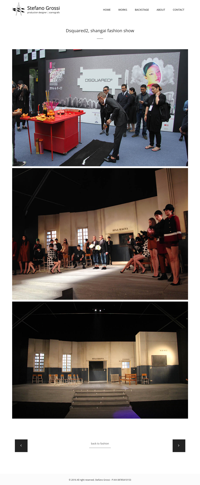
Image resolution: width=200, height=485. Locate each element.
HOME (107, 9)
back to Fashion (100, 443)
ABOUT (161, 9)
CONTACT (178, 9)
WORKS (122, 9)
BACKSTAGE (142, 9)
